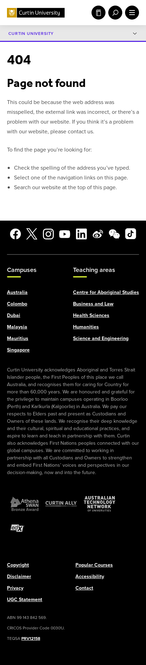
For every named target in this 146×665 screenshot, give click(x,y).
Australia (17, 291)
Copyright (18, 564)
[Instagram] (48, 234)
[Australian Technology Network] (99, 503)
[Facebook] (15, 234)
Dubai (13, 314)
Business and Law (93, 303)
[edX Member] (17, 528)
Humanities (86, 326)
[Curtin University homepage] (36, 12)
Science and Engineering (101, 337)
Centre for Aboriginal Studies (106, 291)
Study (98, 13)
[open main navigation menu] (130, 13)
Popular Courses (94, 564)
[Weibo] (97, 234)
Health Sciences (91, 314)
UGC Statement (24, 599)
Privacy (15, 587)
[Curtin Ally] (61, 503)
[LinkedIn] (81, 234)
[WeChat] (114, 234)
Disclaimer (19, 575)
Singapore (18, 349)
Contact (84, 587)
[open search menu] (113, 13)
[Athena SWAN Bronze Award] (24, 503)
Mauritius (17, 337)
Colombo (17, 303)
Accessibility (89, 575)
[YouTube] (64, 234)
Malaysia (17, 326)
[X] (31, 234)
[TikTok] (130, 234)
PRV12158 (30, 638)
